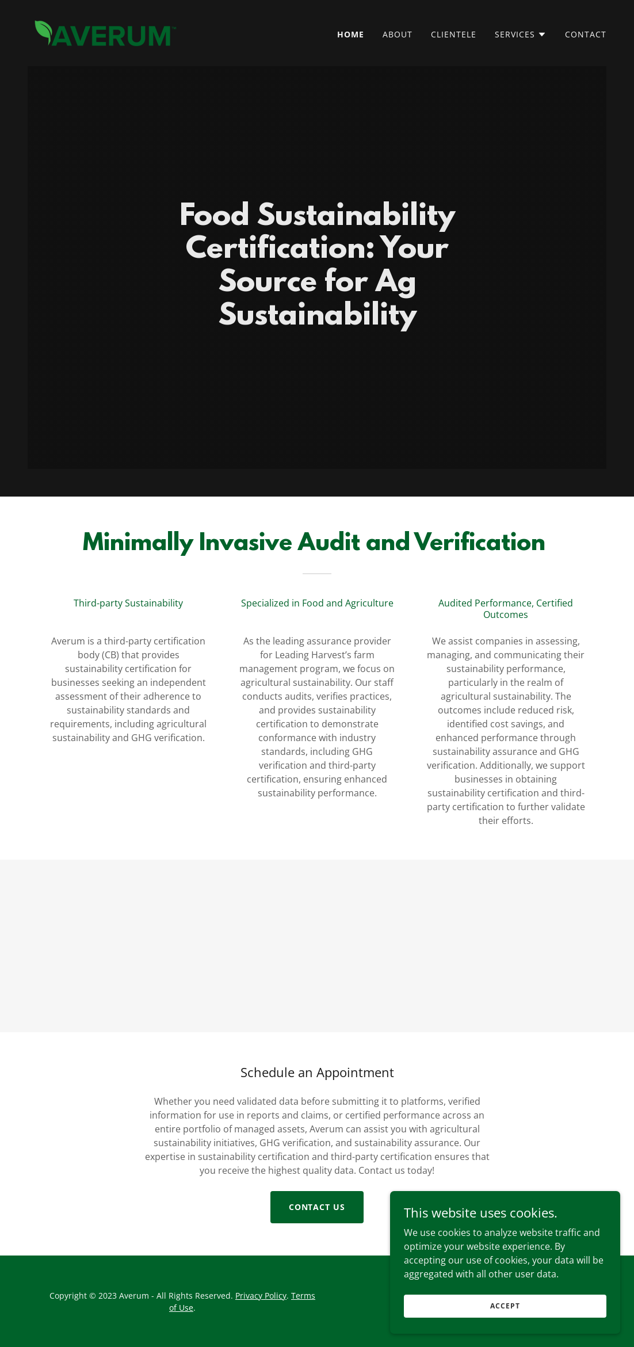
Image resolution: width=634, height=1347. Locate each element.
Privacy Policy (261, 1295)
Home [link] (350, 34)
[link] (105, 32)
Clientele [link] (453, 34)
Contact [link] (585, 34)
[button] (521, 34)
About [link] (398, 34)
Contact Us (317, 1206)
